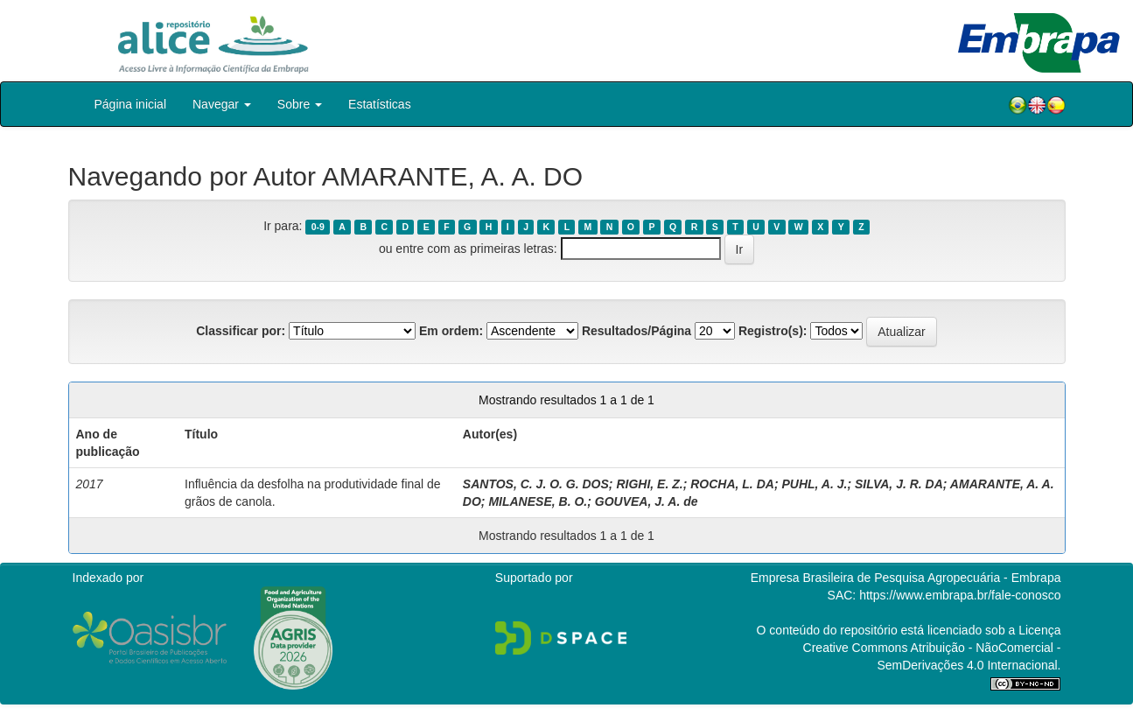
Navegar (221, 104)
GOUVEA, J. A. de (646, 501)
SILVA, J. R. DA (899, 484)
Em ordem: (451, 331)
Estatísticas (379, 104)
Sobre (299, 104)
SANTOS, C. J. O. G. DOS (536, 484)
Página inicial (130, 104)
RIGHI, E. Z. (649, 484)
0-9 (318, 226)
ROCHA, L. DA (732, 484)
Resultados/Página (636, 331)
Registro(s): (773, 331)
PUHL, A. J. (814, 484)
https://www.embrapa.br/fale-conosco (959, 595)
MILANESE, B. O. (537, 501)
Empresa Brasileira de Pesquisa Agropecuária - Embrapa (906, 578)
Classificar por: (240, 331)
